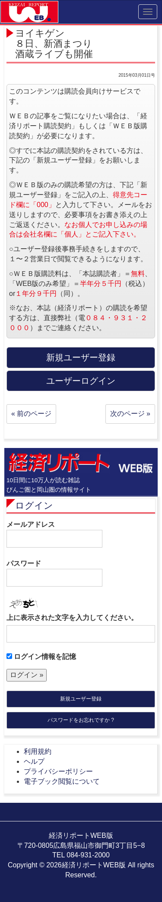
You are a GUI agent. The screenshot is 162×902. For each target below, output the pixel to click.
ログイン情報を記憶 (41, 656)
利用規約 (37, 751)
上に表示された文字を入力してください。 (72, 617)
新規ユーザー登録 (81, 699)
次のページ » (130, 413)
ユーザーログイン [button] (80, 381)
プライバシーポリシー (58, 771)
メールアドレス (54, 534)
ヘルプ (34, 761)
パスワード (54, 573)
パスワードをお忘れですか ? (81, 720)
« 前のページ (31, 413)
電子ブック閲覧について (62, 781)
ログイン (34, 505)
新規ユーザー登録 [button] (80, 357)
